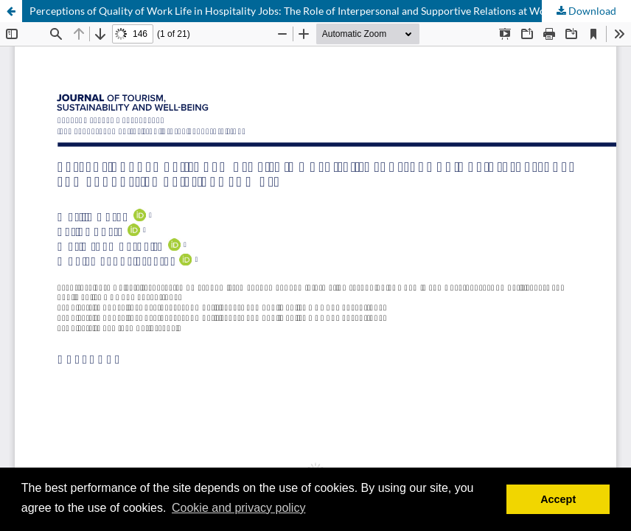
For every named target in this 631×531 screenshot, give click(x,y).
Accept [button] (558, 499)
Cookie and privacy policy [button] (238, 508)
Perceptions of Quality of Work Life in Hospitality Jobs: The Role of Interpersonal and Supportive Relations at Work (292, 10)
